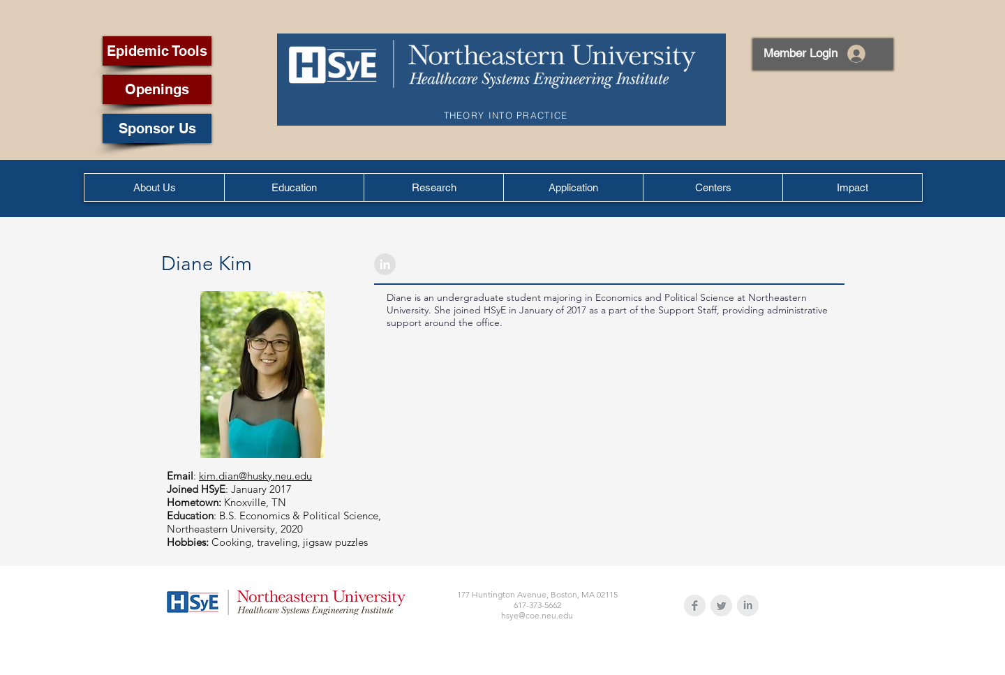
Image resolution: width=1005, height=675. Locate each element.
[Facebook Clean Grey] (695, 605)
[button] (294, 187)
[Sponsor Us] (157, 128)
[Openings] (157, 89)
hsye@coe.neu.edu (537, 615)
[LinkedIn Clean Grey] (748, 605)
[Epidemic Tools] (157, 51)
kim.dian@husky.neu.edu (255, 475)
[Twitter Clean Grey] (721, 605)
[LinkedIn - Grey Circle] (385, 264)
